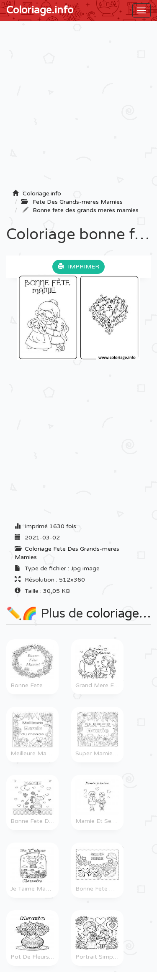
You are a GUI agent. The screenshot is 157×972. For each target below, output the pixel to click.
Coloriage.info (39, 10)
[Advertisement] (78, 108)
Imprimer (78, 266)
